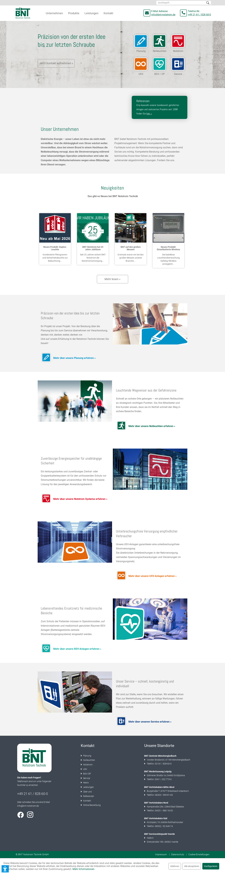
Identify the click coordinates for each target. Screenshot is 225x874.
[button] (5, 868)
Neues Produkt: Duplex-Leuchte (55, 248)
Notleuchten (89, 760)
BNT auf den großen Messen (131, 248)
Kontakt (87, 800)
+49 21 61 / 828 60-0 (199, 14)
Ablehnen (174, 866)
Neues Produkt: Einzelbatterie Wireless (168, 248)
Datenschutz (177, 854)
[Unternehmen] (54, 13)
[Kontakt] (108, 13)
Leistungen (88, 787)
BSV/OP (87, 773)
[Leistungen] (91, 13)
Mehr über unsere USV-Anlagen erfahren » (152, 576)
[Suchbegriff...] (183, 3)
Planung (87, 755)
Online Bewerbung (92, 805)
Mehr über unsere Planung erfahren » (74, 358)
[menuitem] (183, 3)
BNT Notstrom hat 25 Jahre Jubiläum (92, 248)
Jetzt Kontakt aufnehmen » (56, 63)
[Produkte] (74, 13)
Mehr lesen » (112, 279)
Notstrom (87, 764)
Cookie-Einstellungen (198, 854)
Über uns (87, 791)
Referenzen (88, 796)
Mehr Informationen (83, 869)
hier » (149, 113)
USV (85, 769)
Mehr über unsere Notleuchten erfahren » (151, 426)
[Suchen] (208, 3)
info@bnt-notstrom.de (163, 14)
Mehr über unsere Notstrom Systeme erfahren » (80, 498)
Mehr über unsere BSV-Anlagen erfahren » (77, 648)
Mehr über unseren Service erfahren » (149, 721)
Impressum (161, 854)
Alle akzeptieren (191, 866)
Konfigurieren (210, 866)
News (86, 782)
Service (86, 778)
